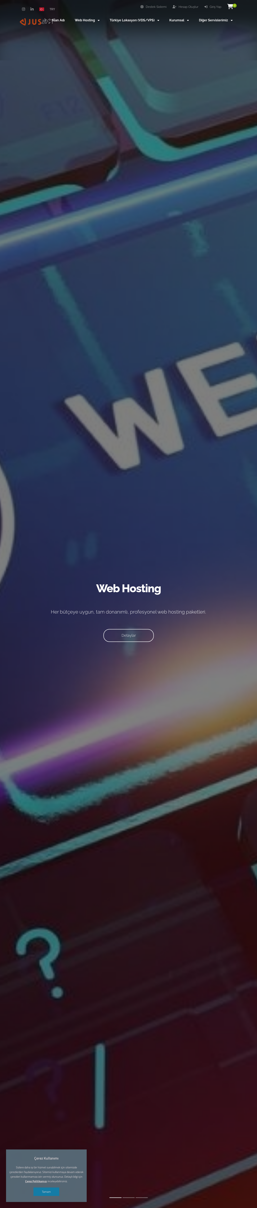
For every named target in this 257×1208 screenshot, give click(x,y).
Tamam (46, 1191)
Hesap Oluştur (185, 7)
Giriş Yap (212, 7)
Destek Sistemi (153, 7)
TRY (52, 9)
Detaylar (129, 635)
